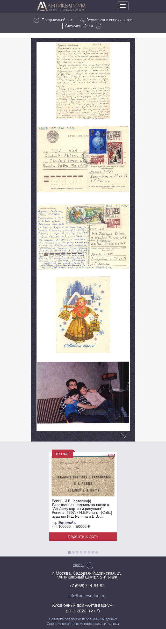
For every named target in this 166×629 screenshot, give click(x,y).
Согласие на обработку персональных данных (83, 624)
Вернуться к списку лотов (105, 20)
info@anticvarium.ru (86, 596)
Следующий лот (83, 26)
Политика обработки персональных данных (83, 619)
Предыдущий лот (53, 20)
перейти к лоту (83, 536)
